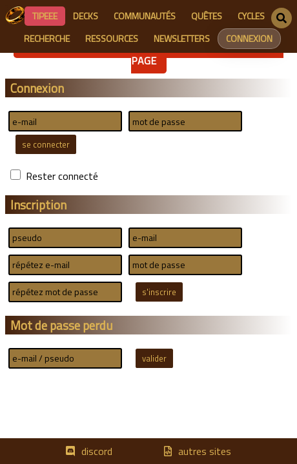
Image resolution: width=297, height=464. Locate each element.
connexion (249, 38)
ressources (111, 38)
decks (85, 16)
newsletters (182, 38)
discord (96, 451)
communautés (145, 16)
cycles (251, 16)
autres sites (204, 451)
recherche (47, 38)
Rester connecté (62, 176)
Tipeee (44, 16)
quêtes (206, 16)
